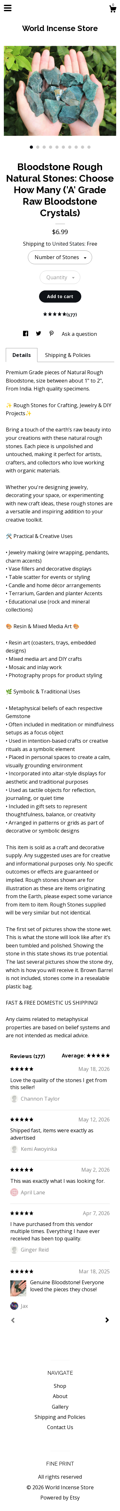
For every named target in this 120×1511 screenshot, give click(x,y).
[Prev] (12, 1321)
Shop (60, 1385)
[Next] (107, 1320)
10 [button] (89, 147)
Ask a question (79, 333)
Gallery (60, 1406)
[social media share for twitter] (39, 333)
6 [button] (63, 147)
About (60, 1396)
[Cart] (112, 10)
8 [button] (76, 147)
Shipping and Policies (60, 1416)
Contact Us (60, 1427)
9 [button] (82, 147)
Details (21, 355)
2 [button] (37, 147)
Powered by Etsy (60, 1497)
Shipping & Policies (68, 355)
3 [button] (44, 147)
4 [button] (50, 147)
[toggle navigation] (8, 8)
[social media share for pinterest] (52, 333)
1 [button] (31, 147)
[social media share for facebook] (26, 333)
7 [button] (69, 147)
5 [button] (57, 147)
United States (68, 243)
